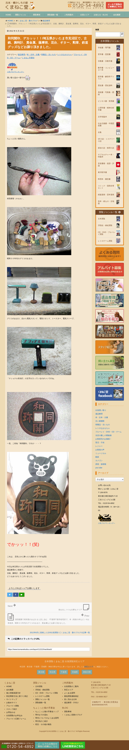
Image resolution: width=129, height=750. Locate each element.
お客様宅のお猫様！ (103, 439)
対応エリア (88, 667)
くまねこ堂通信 (28, 58)
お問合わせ (10, 712)
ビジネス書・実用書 (106, 101)
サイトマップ (11, 699)
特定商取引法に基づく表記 (17, 696)
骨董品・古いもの (48, 54)
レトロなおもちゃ (64, 54)
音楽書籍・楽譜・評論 (106, 164)
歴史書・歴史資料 (105, 85)
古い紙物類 (99, 421)
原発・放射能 (100, 464)
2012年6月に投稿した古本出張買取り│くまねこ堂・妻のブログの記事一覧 (60, 632)
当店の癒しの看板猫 (103, 435)
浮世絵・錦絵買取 (105, 225)
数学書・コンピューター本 (106, 69)
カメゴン (99, 460)
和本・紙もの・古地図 (106, 202)
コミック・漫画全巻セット (106, 187)
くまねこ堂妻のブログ (73, 715)
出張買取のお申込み (14, 715)
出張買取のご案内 (71, 686)
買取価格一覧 (40, 703)
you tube (98, 468)
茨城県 (75, 672)
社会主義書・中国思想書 (106, 124)
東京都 (41, 672)
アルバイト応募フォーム (16, 719)
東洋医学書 (102, 172)
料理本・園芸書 (104, 179)
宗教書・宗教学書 (105, 61)
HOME (10, 21)
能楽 (97, 457)
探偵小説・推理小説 (106, 148)
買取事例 (67, 711)
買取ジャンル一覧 (109, 212)
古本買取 (101, 219)
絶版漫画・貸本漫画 (106, 195)
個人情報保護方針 (13, 693)
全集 (100, 132)
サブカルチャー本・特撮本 (106, 156)
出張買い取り (100, 410)
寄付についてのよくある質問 (47, 718)
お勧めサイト (11, 703)
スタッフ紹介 (11, 709)
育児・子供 (99, 443)
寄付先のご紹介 (41, 721)
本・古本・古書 (33, 54)
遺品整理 (46, 21)
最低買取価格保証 (71, 696)
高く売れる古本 (70, 699)
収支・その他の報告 (43, 724)
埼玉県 (52, 672)
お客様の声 (99, 450)
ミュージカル (100, 453)
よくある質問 (69, 693)
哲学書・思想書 (104, 54)
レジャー (99, 446)
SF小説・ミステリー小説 (106, 140)
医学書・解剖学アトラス (106, 78)
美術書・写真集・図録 (106, 93)
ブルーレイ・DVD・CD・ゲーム (108, 432)
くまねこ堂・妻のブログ (28, 21)
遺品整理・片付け (71, 703)
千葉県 (63, 672)
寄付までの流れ (41, 715)
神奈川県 (87, 672)
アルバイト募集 (12, 706)
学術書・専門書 (104, 48)
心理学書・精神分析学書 (106, 109)
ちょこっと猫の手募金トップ (47, 711)
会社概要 (9, 690)
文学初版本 (102, 117)
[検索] (122, 34)
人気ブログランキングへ (15, 72)
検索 (97, 30)
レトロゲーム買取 (105, 241)
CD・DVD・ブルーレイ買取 (106, 233)
